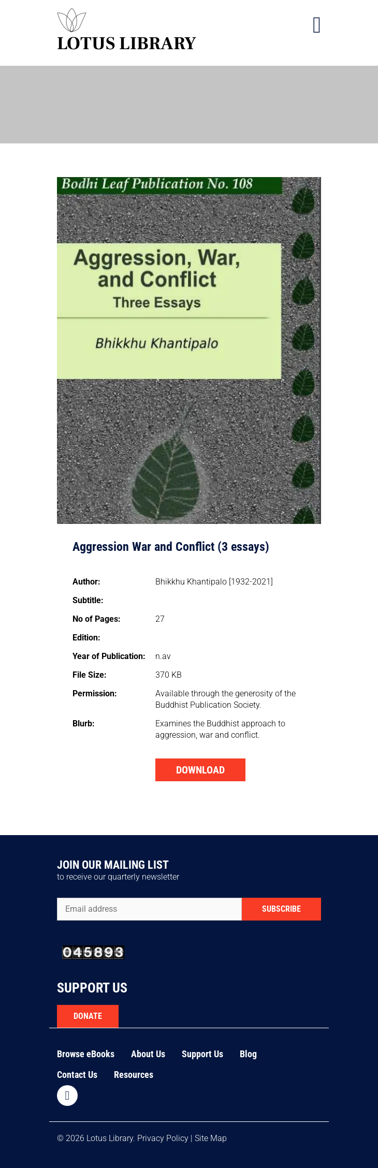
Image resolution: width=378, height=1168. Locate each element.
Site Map (211, 1138)
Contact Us (77, 1074)
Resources (133, 1074)
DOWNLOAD (200, 770)
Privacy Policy (162, 1138)
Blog (248, 1053)
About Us (148, 1053)
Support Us (202, 1053)
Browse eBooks (85, 1053)
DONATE (88, 1016)
